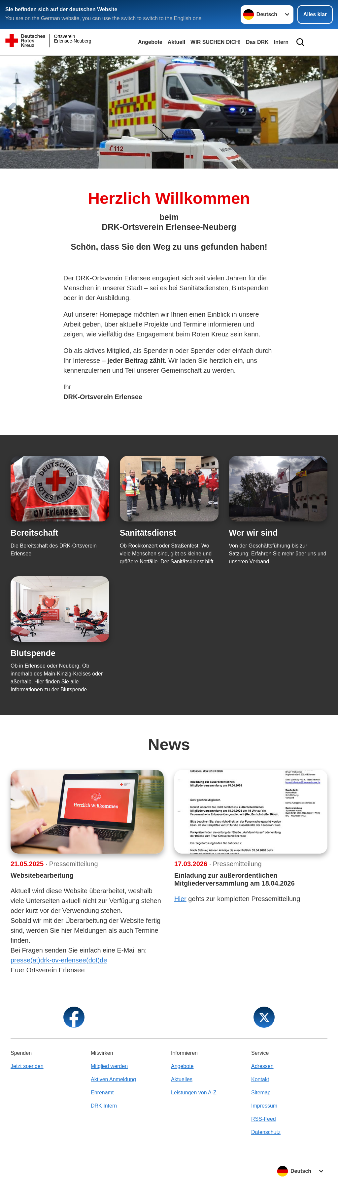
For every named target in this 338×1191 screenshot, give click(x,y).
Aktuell (176, 42)
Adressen (262, 1066)
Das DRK (257, 42)
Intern (281, 42)
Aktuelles (181, 1079)
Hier (180, 898)
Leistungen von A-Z (194, 1092)
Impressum (264, 1106)
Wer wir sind (253, 532)
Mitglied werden (109, 1066)
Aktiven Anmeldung (113, 1079)
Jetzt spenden (27, 1066)
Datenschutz (266, 1132)
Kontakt (260, 1079)
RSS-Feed (263, 1119)
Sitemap (261, 1092)
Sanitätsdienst (148, 532)
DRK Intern (104, 1106)
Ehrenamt (102, 1092)
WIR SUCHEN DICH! (215, 42)
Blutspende (33, 653)
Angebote (150, 42)
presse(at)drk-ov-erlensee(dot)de (59, 960)
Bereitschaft (34, 532)
